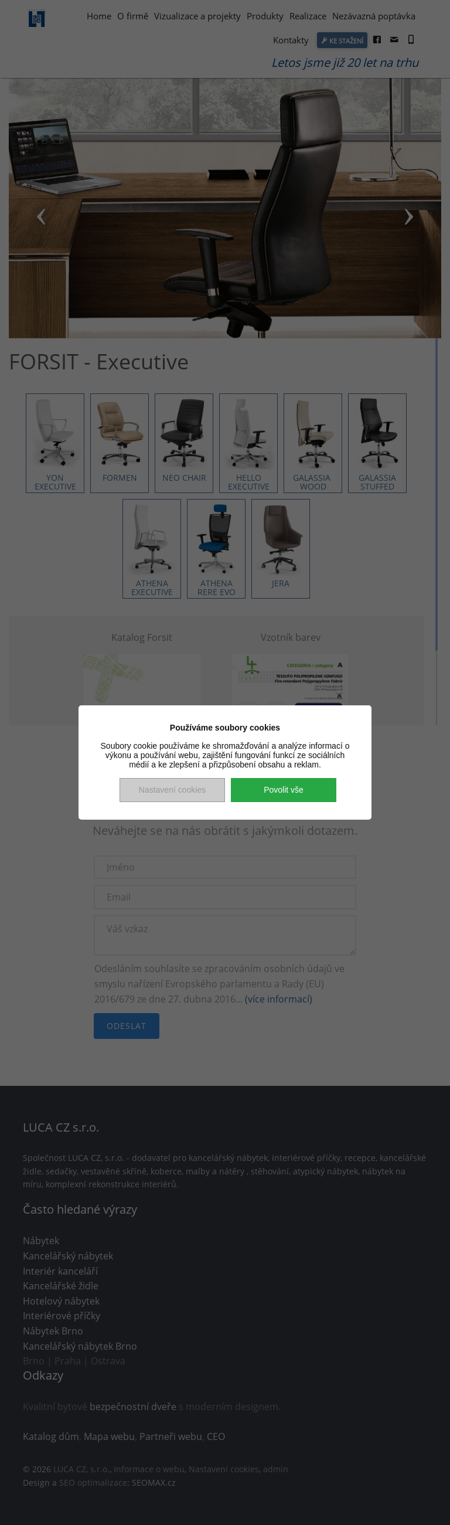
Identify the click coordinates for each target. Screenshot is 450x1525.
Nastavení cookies (172, 789)
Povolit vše (284, 789)
